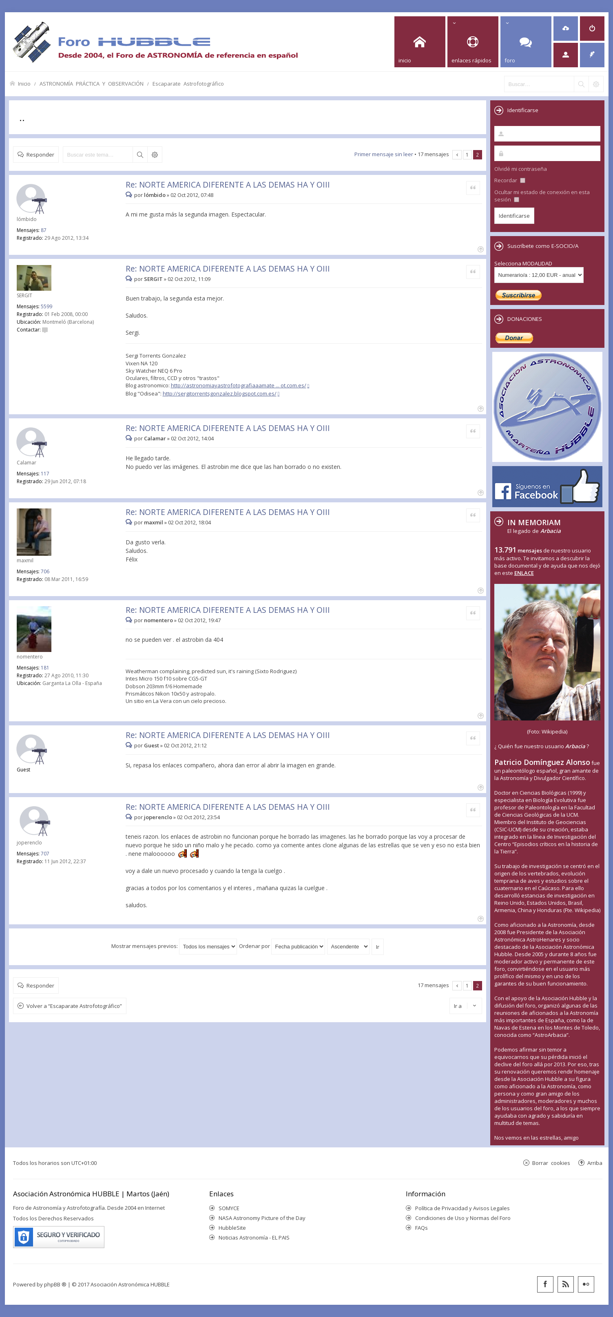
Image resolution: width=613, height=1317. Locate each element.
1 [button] (467, 154)
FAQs (421, 1227)
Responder (40, 154)
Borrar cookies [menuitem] (551, 1162)
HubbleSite (232, 1227)
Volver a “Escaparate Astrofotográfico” (74, 1006)
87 (43, 230)
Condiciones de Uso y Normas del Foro (463, 1218)
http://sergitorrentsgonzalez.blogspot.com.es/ (220, 393)
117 (45, 473)
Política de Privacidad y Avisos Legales (462, 1208)
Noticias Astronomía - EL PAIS (254, 1237)
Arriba (594, 1162)
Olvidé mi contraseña (520, 168)
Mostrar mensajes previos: (174, 946)
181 (45, 667)
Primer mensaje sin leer (383, 154)
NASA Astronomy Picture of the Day (262, 1218)
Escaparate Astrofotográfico (188, 83)
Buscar (140, 154)
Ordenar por (282, 946)
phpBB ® (55, 1284)
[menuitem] (565, 28)
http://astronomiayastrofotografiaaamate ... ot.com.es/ (238, 385)
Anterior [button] (457, 154)
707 (45, 853)
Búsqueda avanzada (154, 154)
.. (22, 117)
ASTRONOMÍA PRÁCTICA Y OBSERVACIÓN (92, 83)
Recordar (509, 180)
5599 (46, 306)
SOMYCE (229, 1208)
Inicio (24, 83)
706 (45, 571)
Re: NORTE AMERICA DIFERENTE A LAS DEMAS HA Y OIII (228, 184)
